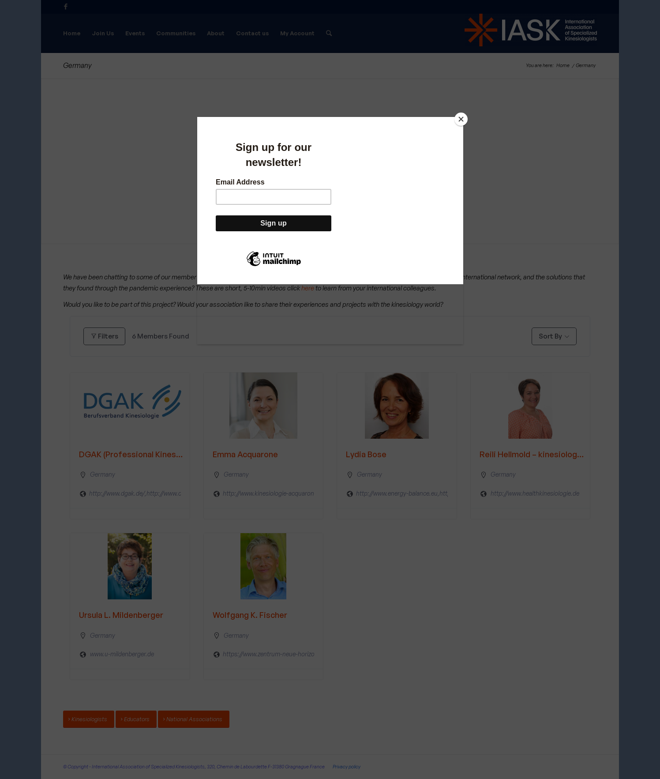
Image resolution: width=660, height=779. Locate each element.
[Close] (461, 119)
